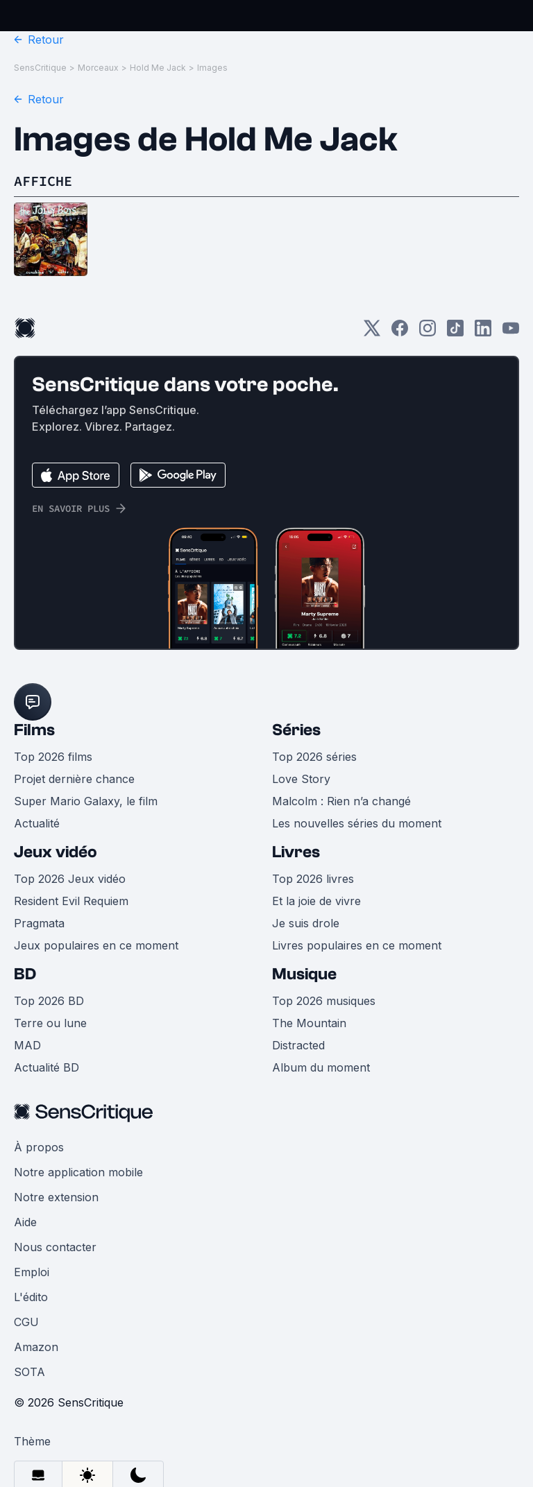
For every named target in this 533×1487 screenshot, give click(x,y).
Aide (25, 1222)
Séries (296, 730)
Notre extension (56, 1197)
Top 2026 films (53, 757)
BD (25, 974)
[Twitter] (372, 332)
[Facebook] (399, 332)
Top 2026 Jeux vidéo (70, 879)
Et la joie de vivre (316, 901)
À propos (39, 1147)
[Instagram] (427, 332)
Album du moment (321, 1067)
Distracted (298, 1045)
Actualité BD (46, 1067)
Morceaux (98, 67)
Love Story (301, 779)
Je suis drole (305, 923)
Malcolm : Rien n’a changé (341, 801)
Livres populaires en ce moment (356, 945)
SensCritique (40, 67)
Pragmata (39, 923)
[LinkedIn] (483, 332)
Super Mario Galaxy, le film (86, 801)
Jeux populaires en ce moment (96, 945)
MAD (27, 1045)
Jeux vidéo (55, 852)
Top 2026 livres (313, 879)
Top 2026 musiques (323, 1001)
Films (34, 730)
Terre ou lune (50, 1023)
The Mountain (309, 1023)
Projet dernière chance (74, 779)
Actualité (37, 823)
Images (212, 67)
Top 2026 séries (314, 757)
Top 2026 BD (49, 1001)
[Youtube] (510, 332)
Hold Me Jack (158, 67)
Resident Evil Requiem (71, 901)
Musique (304, 974)
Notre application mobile (78, 1172)
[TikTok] (455, 332)
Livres (296, 852)
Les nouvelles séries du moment (356, 823)
